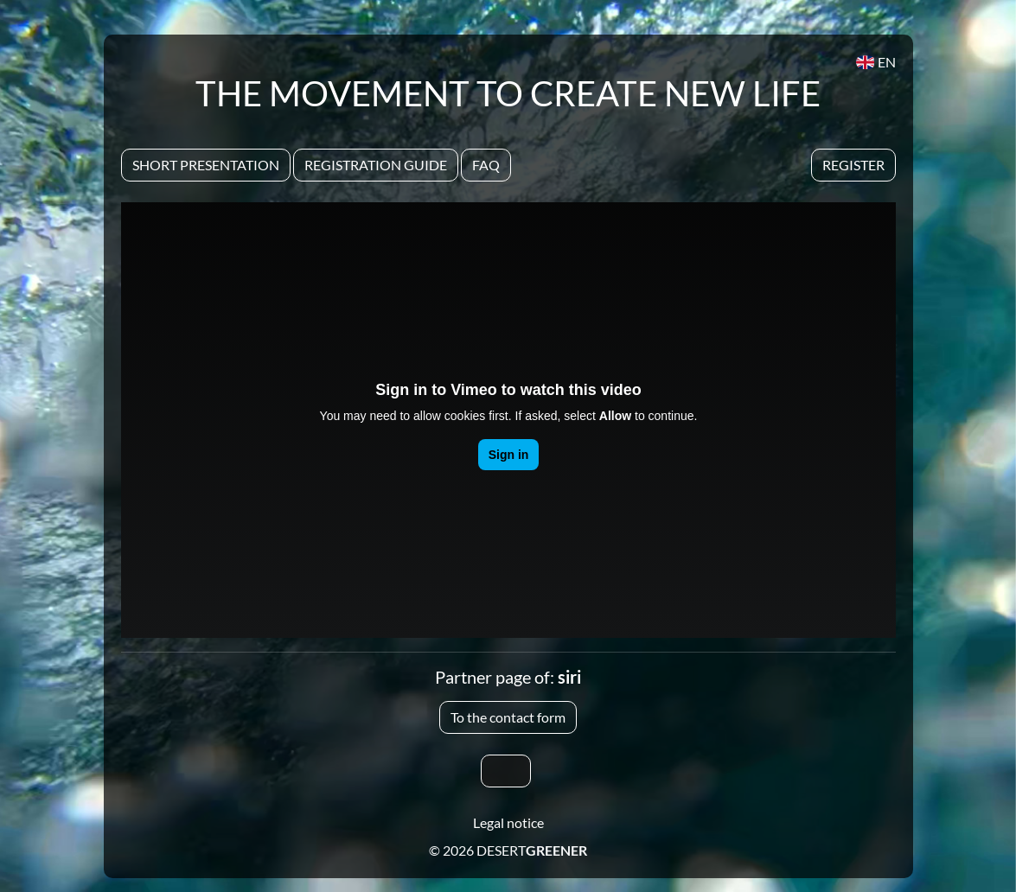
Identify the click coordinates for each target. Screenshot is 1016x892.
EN (875, 62)
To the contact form (508, 717)
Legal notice (508, 822)
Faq (486, 164)
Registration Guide (375, 164)
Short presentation (205, 164)
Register (853, 164)
